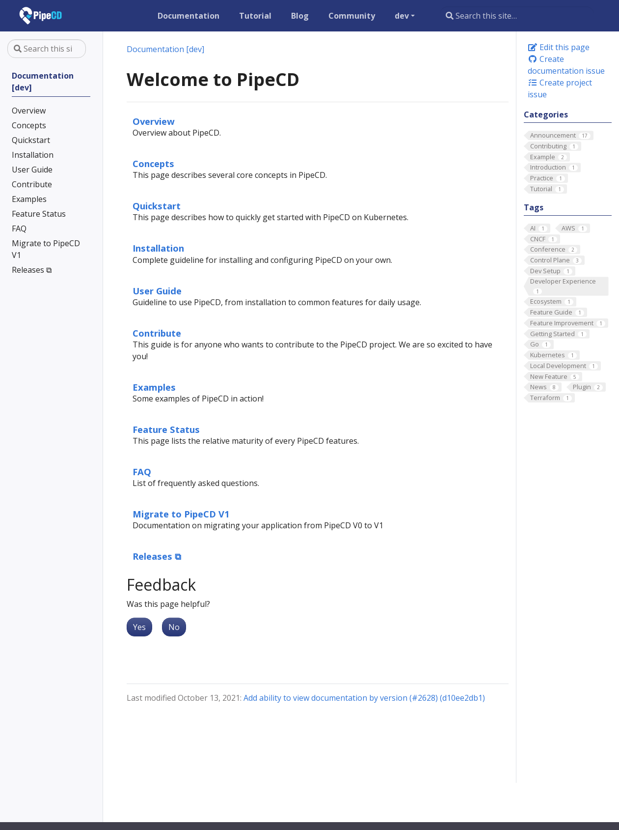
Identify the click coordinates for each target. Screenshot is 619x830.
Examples (154, 387)
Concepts (153, 163)
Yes (139, 627)
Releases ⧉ (157, 556)
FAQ (142, 471)
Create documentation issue (566, 65)
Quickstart (157, 206)
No (174, 627)
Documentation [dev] (165, 49)
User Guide (157, 291)
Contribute (157, 333)
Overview (154, 121)
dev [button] (402, 15)
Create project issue (560, 88)
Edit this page (559, 47)
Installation (158, 248)
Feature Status (166, 429)
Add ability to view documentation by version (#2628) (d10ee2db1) (364, 697)
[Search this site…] (517, 15)
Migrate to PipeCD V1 (181, 514)
